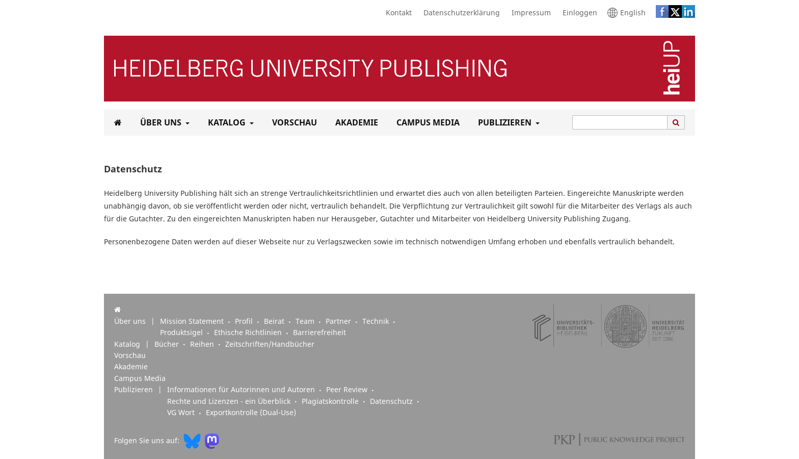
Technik (376, 321)
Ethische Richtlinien (249, 332)
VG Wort (182, 412)
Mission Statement (193, 321)
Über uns (159, 122)
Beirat (275, 321)
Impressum (529, 13)
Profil (245, 321)
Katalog (226, 122)
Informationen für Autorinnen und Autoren (242, 389)
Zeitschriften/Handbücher (269, 344)
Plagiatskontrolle (331, 401)
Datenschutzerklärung (459, 13)
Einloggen (577, 13)
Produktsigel (182, 332)
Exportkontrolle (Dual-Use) (251, 412)
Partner (339, 321)
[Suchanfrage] (620, 122)
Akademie (354, 122)
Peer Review (347, 389)
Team (306, 321)
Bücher (167, 344)
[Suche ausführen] (676, 122)
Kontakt (396, 13)
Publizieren (504, 122)
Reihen (203, 344)
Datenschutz (392, 401)
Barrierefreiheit (319, 332)
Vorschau (292, 122)
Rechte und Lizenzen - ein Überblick (229, 401)
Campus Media (426, 122)
